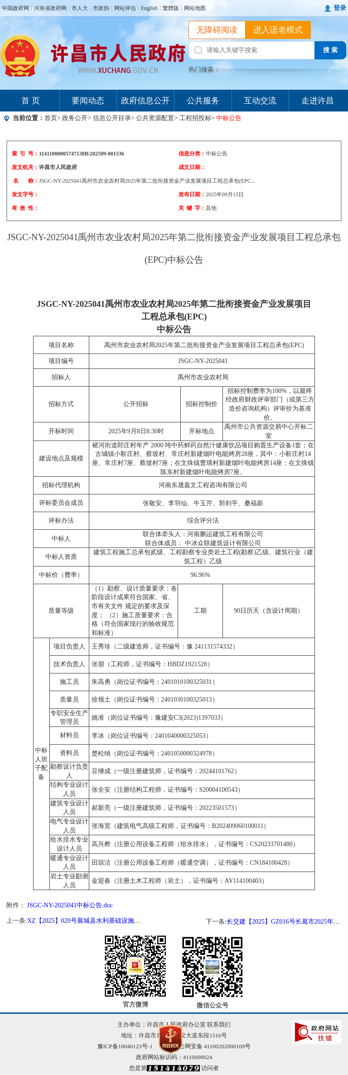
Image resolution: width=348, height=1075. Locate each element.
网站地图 (195, 8)
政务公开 (74, 118)
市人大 (80, 8)
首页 (50, 118)
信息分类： (192, 153)
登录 (340, 8)
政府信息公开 (145, 100)
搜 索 (330, 50)
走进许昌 (317, 100)
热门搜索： (204, 69)
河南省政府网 (50, 8)
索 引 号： (25, 153)
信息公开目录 (112, 118)
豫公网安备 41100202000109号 (206, 1046)
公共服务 (203, 100)
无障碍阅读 (217, 29)
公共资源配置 (155, 118)
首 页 (30, 100)
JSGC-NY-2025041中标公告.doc (70, 905)
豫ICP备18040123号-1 (125, 1046)
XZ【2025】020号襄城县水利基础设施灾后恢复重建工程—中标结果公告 (128, 920)
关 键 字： (192, 208)
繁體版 (171, 8)
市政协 (101, 8)
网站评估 (125, 8)
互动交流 (260, 100)
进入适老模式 (278, 29)
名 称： (26, 181)
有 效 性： (25, 208)
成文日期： (192, 167)
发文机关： (25, 167)
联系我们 (219, 1024)
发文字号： (25, 194)
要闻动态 (88, 100)
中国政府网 (15, 8)
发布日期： (192, 194)
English (149, 8)
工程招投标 (195, 118)
